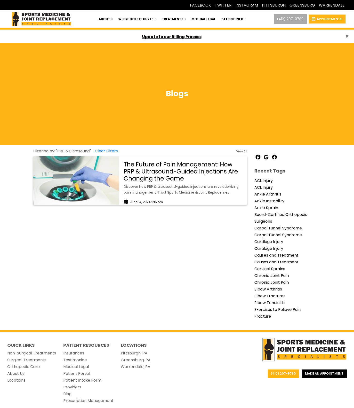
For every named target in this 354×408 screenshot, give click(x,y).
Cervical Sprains (269, 269)
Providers (72, 387)
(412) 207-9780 (290, 18)
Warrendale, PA (135, 366)
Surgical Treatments (26, 360)
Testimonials (75, 360)
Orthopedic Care (23, 366)
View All (241, 151)
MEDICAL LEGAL (204, 19)
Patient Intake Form (82, 380)
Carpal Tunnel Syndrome (278, 228)
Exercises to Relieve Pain (277, 309)
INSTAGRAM (246, 5)
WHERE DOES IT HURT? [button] (137, 19)
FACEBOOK (200, 5)
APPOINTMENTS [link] (327, 19)
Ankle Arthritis (267, 194)
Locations (16, 380)
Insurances (73, 353)
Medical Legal (76, 366)
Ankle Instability (269, 201)
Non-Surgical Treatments (31, 353)
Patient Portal (76, 373)
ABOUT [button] (106, 19)
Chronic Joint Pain (271, 275)
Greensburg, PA (136, 360)
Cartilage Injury (268, 241)
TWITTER (223, 5)
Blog (67, 394)
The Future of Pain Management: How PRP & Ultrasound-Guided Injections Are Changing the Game (181, 171)
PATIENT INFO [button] (233, 19)
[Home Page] (41, 19)
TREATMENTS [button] (174, 19)
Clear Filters (106, 151)
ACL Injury (263, 180)
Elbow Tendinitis (269, 303)
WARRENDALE (332, 5)
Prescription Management (88, 400)
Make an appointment (324, 373)
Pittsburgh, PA (134, 353)
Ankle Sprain (266, 208)
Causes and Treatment (276, 255)
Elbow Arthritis (268, 289)
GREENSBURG (302, 5)
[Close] (347, 36)
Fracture (262, 316)
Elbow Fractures (269, 296)
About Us (15, 373)
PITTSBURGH (274, 5)
